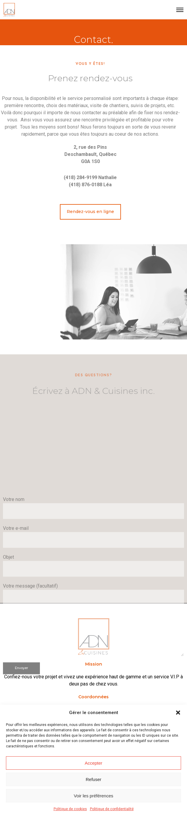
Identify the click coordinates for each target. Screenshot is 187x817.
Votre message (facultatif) (93, 696)
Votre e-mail (93, 613)
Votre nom (93, 584)
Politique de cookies (70, 809)
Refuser (94, 779)
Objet (93, 642)
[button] (178, 713)
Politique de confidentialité (112, 809)
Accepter (93, 763)
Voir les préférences (93, 795)
